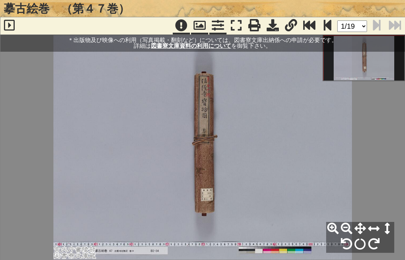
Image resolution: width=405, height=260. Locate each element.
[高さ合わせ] (387, 229)
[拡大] (333, 229)
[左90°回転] (346, 244)
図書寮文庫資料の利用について (191, 46)
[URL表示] (291, 25)
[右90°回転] (374, 244)
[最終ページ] (309, 25)
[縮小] (346, 229)
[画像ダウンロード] (272, 25)
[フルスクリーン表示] (236, 25)
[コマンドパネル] (218, 25)
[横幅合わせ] (374, 229)
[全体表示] (360, 229)
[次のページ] (327, 25)
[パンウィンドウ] (199, 25)
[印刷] (254, 25)
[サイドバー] (9, 25)
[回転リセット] (360, 244)
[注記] (181, 25)
